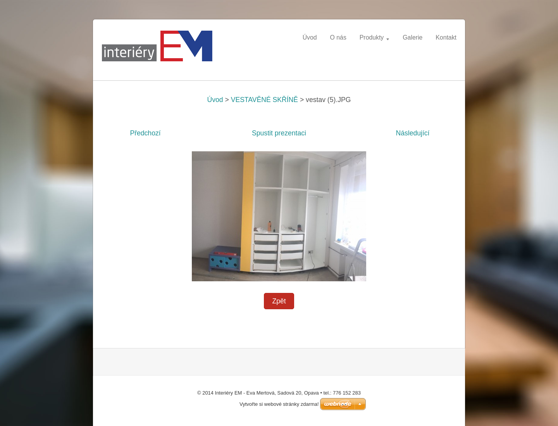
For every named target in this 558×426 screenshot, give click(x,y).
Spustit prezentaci (279, 133)
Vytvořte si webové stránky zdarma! (279, 404)
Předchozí (145, 133)
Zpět (279, 301)
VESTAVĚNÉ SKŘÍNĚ (264, 100)
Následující (412, 133)
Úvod (215, 100)
